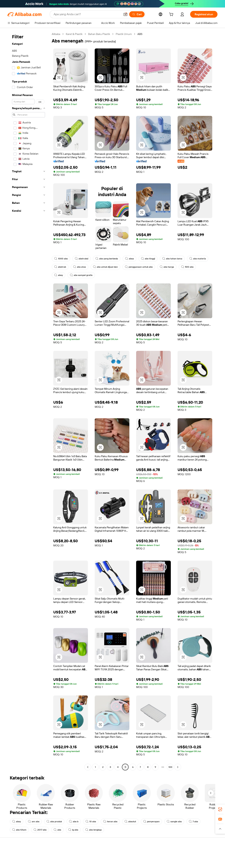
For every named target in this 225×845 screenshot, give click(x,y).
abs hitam (19, 829)
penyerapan (151, 821)
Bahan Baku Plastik (99, 33)
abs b (73, 821)
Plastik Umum (124, 33)
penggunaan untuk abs (139, 266)
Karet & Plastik (74, 33)
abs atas (79, 266)
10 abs (91, 821)
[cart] (172, 14)
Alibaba (56, 33)
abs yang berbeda (106, 258)
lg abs (73, 829)
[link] (220, 809)
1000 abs (61, 258)
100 (170, 767)
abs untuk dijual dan (105, 266)
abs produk (54, 821)
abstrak (60, 266)
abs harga (167, 266)
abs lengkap (93, 829)
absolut (130, 821)
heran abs (110, 821)
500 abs (187, 266)
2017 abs (40, 829)
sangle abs (174, 821)
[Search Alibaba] (87, 14)
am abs (33, 821)
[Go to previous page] (87, 767)
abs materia (197, 258)
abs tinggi (148, 258)
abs (57, 829)
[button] (125, 14)
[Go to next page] (177, 767)
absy (58, 275)
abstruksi (81, 258)
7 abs (193, 821)
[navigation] (28, 401)
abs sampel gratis (81, 275)
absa (129, 258)
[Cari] (137, 14)
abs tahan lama (172, 258)
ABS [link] (139, 33)
